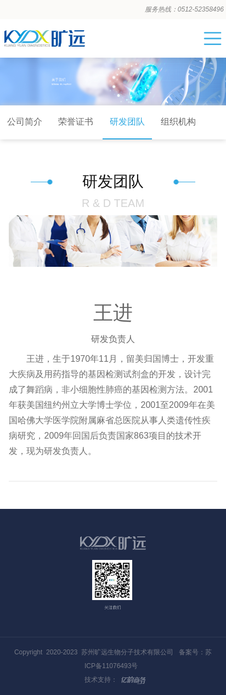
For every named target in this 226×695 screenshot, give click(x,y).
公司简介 (24, 121)
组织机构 (178, 121)
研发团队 (127, 121)
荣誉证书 (75, 121)
